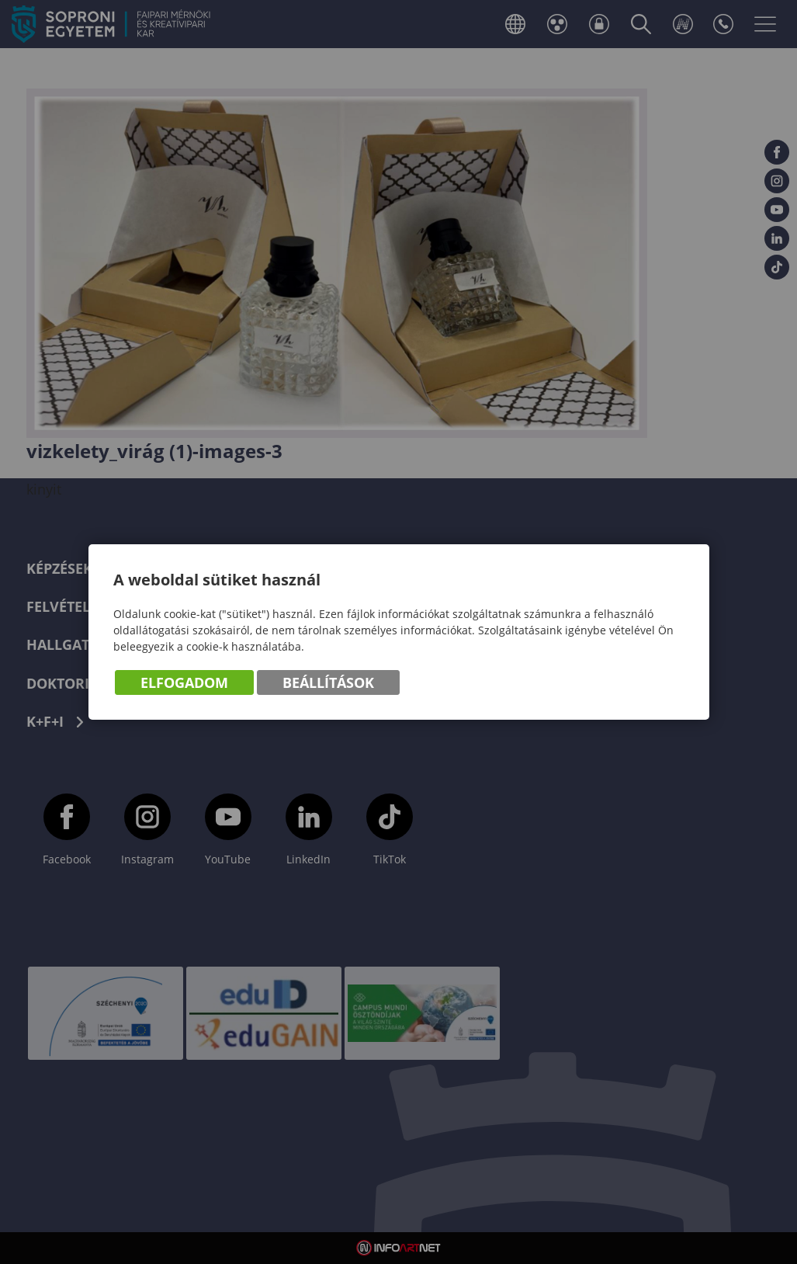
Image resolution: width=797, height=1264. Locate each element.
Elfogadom (184, 682)
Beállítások (328, 682)
